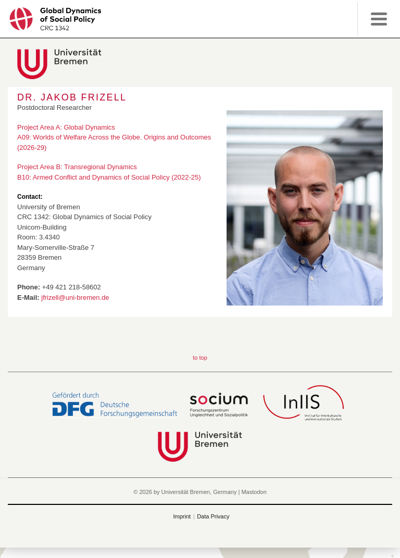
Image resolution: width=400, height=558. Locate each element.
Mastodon (253, 492)
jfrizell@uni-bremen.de (75, 297)
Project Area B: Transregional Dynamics (77, 167)
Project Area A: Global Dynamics (66, 127)
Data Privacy (213, 516)
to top (200, 357)
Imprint (182, 516)
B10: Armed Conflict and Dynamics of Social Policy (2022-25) (109, 177)
